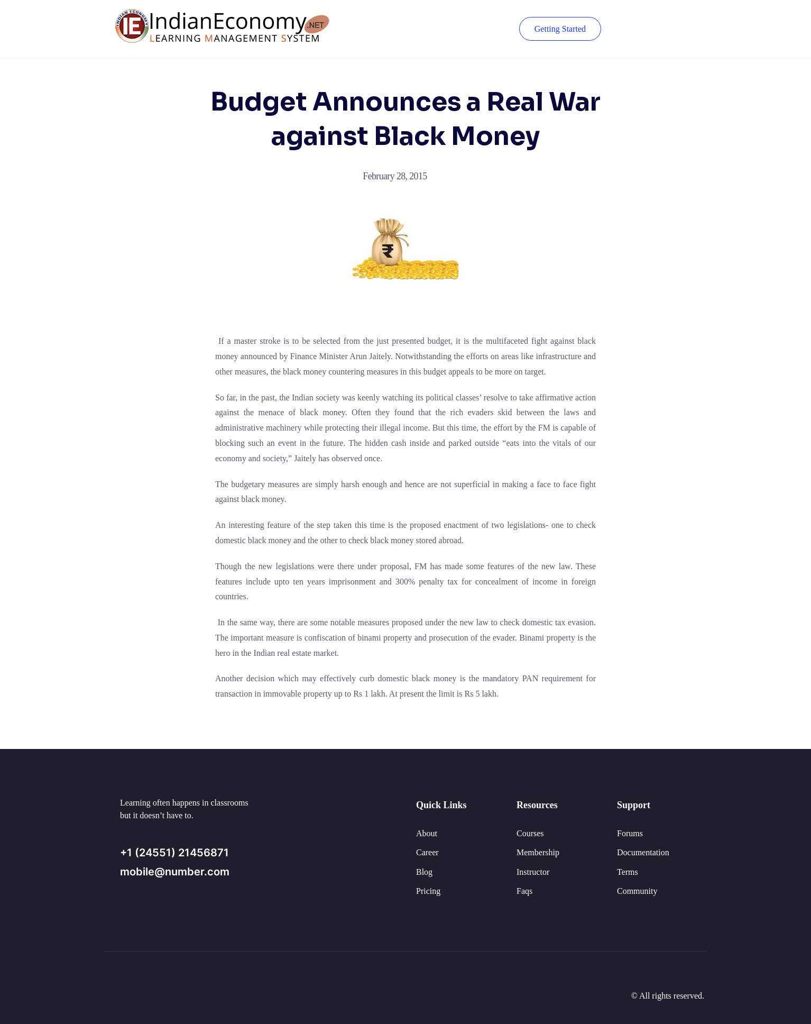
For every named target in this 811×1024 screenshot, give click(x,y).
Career (427, 852)
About (426, 833)
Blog (424, 871)
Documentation (643, 852)
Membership (538, 852)
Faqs (524, 890)
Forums (630, 833)
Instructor (533, 871)
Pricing (428, 890)
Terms (627, 871)
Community (637, 890)
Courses (530, 833)
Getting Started (560, 28)
